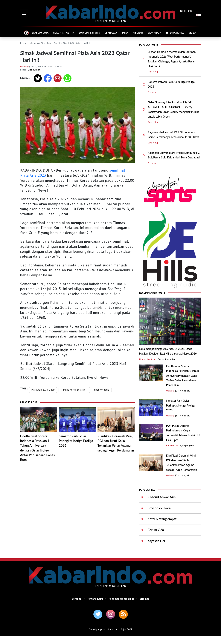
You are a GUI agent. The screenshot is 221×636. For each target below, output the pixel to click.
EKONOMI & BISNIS (89, 32)
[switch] (198, 15)
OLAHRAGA (110, 32)
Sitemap (145, 598)
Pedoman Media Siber (121, 598)
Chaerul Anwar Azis (162, 497)
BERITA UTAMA (40, 32)
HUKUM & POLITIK (63, 32)
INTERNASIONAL (174, 32)
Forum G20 (156, 530)
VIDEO (192, 32)
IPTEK (124, 32)
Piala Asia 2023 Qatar (43, 389)
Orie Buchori (34, 69)
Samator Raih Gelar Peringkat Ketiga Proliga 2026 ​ (76, 441)
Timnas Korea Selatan (73, 389)
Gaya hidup (153, 71)
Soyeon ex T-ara (159, 508)
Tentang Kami (95, 598)
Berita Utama (172, 445)
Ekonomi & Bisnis (147, 359)
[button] (24, 13)
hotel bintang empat (162, 519)
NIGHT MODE (187, 11)
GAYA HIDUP (154, 32)
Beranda (24, 43)
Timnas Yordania (100, 389)
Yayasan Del (156, 541)
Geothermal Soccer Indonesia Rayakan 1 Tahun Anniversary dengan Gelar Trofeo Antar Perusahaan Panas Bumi (182, 375)
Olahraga (34, 43)
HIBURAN (138, 32)
